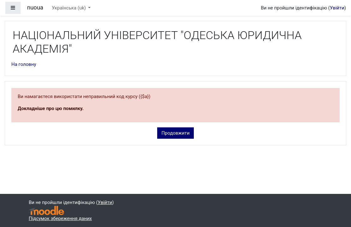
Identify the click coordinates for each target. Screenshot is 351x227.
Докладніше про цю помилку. (51, 108)
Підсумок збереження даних (60, 218)
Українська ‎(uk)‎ (69, 8)
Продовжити (175, 133)
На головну (23, 64)
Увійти (337, 8)
